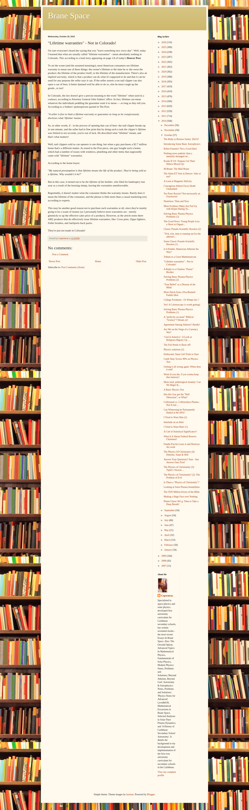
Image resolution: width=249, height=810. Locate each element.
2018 (164, 81)
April (167, 535)
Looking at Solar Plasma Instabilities (182, 487)
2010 (164, 121)
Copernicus (167, 595)
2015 (164, 96)
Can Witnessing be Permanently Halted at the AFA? (179, 411)
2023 (164, 57)
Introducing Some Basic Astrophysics (182, 144)
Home (98, 261)
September (169, 510)
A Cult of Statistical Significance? (180, 431)
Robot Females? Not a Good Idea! (180, 148)
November (169, 130)
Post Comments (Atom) (72, 267)
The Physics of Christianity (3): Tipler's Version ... (179, 468)
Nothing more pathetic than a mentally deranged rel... (178, 155)
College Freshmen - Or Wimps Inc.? (181, 300)
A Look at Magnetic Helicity (178, 181)
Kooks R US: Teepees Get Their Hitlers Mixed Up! (179, 162)
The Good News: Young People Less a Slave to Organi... (182, 223)
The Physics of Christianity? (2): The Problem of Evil (182, 476)
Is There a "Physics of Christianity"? (181, 482)
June (166, 525)
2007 (164, 566)
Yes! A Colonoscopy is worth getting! (182, 304)
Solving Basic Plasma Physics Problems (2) (178, 278)
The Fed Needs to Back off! (177, 345)
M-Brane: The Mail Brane (176, 169)
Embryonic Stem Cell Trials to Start (181, 354)
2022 (164, 62)
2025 (164, 47)
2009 (164, 556)
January (168, 550)
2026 (164, 42)
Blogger (151, 794)
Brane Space (69, 15)
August (168, 515)
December (169, 125)
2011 (164, 116)
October (168, 135)
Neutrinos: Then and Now (176, 201)
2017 (164, 86)
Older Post (141, 261)
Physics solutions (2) (174, 349)
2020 (164, 71)
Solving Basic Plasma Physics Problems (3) (178, 215)
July (166, 520)
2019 (164, 76)
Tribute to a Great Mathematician (180, 257)
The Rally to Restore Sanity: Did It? (181, 139)
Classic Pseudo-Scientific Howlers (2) (182, 229)
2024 (164, 52)
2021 (164, 67)
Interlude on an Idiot (174, 422)
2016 (164, 91)
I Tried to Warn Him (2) (175, 417)
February (169, 545)
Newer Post (54, 261)
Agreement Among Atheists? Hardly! (182, 324)
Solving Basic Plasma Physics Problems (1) (178, 311)
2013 (164, 106)
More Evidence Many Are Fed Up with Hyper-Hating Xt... (180, 207)
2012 (164, 111)
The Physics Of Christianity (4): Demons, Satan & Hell (179, 453)
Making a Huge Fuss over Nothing (180, 496)
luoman (130, 794)
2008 (164, 560)
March (167, 540)
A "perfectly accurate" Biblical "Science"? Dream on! (179, 318)
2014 (164, 101)
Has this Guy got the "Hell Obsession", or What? (176, 396)
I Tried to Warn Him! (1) (176, 427)
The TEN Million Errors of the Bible (182, 492)
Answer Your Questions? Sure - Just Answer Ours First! (181, 461)
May (166, 530)
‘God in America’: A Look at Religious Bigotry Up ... (178, 338)
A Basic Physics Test (174, 389)
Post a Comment (60, 254)
